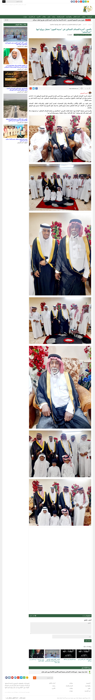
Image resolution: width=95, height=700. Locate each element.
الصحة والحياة (60, 16)
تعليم (49, 16)
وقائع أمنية (68, 16)
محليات (84, 16)
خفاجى (20, 697)
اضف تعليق (32, 615)
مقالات (44, 16)
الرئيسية (89, 16)
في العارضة (32, 16)
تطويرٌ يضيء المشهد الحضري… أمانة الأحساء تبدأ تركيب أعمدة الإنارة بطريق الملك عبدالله (59, 20)
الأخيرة (38, 16)
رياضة (53, 16)
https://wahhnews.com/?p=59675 (73, 88)
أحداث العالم (76, 16)
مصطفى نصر (9, 697)
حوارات (25, 16)
